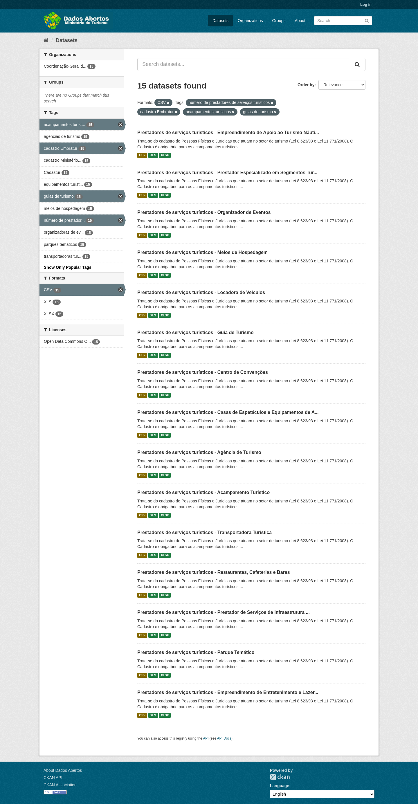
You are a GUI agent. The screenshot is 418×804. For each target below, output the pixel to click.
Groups (278, 20)
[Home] (46, 40)
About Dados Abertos (63, 770)
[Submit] (366, 20)
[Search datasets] (343, 20)
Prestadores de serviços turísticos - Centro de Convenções (202, 372)
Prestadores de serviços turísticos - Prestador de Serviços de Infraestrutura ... (223, 612)
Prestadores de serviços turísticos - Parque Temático (195, 652)
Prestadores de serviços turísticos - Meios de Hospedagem (202, 252)
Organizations (250, 20)
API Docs (224, 738)
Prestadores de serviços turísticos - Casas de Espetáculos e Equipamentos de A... (228, 412)
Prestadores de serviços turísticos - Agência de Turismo (199, 452)
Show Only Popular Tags (67, 267)
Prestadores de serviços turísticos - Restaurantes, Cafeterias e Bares (213, 572)
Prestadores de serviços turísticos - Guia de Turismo (195, 332)
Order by (306, 84)
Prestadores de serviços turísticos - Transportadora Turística (204, 532)
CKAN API (53, 777)
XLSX (165, 155)
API (205, 738)
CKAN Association (60, 785)
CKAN (280, 777)
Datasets (220, 20)
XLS (153, 155)
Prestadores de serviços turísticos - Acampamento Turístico (203, 492)
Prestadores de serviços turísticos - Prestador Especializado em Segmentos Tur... (227, 172)
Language (279, 785)
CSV (142, 155)
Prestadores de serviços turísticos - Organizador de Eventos (204, 212)
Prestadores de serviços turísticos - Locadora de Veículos (201, 292)
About (300, 20)
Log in (366, 4)
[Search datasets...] (243, 64)
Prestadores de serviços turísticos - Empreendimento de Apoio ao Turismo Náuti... (228, 132)
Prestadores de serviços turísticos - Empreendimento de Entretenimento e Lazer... (227, 692)
